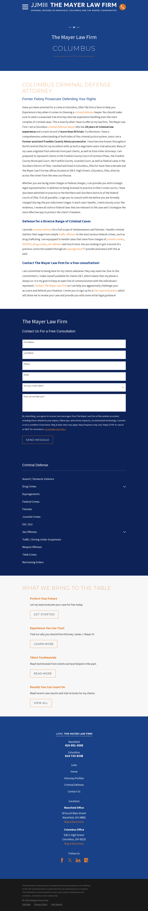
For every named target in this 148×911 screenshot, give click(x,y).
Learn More (44, 644)
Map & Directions (74, 822)
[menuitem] (74, 479)
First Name (29, 342)
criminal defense (84, 112)
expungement (74, 249)
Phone (27, 364)
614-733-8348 (74, 755)
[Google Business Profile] (86, 860)
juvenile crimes (115, 239)
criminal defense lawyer (61, 127)
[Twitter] (70, 860)
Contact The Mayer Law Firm (51, 285)
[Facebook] (62, 860)
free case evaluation (105, 290)
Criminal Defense (74, 785)
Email (26, 374)
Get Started (44, 614)
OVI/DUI (27, 244)
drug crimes (40, 244)
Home (74, 771)
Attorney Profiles (74, 778)
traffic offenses (67, 234)
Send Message (37, 439)
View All (41, 703)
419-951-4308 (74, 745)
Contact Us (74, 791)
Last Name (29, 353)
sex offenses (55, 244)
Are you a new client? (34, 385)
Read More (43, 673)
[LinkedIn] (78, 860)
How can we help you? (34, 396)
